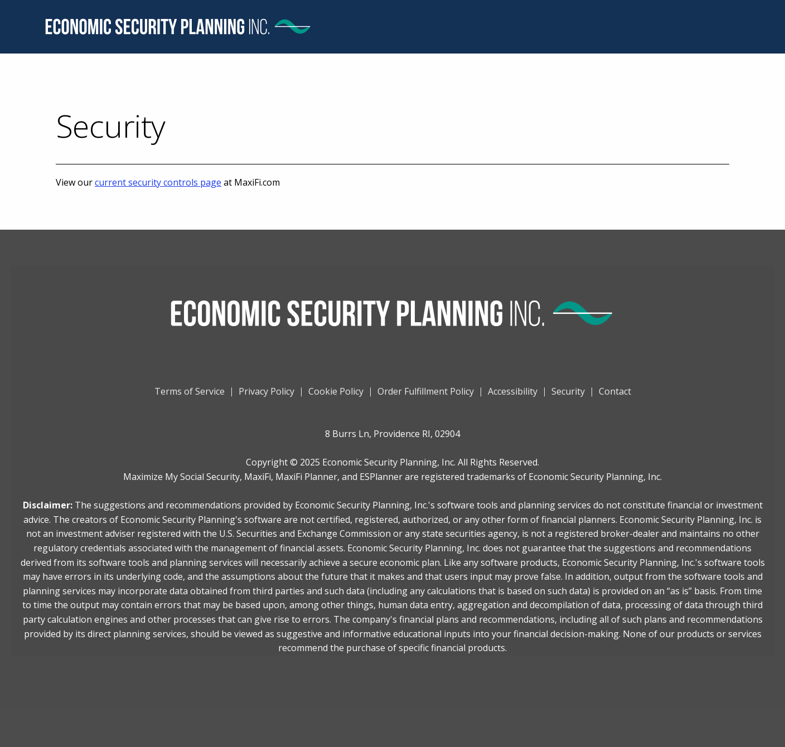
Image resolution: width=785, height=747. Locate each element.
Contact (615, 397)
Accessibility (512, 397)
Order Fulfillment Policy (425, 397)
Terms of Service (189, 397)
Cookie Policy (336, 397)
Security (568, 397)
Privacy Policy (266, 397)
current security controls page (158, 182)
